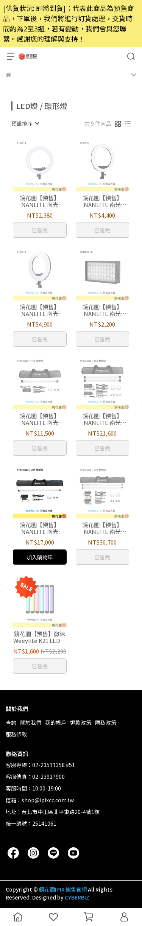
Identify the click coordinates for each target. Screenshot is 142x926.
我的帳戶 (55, 722)
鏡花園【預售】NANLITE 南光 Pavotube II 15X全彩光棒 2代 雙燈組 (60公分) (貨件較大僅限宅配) (102, 419)
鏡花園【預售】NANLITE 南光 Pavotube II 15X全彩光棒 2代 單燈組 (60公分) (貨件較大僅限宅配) (39, 419)
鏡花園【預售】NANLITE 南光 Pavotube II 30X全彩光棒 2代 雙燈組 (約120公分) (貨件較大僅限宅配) (102, 528)
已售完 (40, 230)
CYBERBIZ (77, 897)
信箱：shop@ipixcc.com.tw (40, 800)
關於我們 (30, 722)
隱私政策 (105, 722)
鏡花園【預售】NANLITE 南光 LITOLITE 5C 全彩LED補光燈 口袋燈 (102, 310)
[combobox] (25, 123)
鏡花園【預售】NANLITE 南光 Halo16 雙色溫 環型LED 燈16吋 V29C (102, 201)
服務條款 (16, 734)
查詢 (11, 722)
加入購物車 (40, 557)
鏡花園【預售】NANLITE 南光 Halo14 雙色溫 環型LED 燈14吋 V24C (39, 201)
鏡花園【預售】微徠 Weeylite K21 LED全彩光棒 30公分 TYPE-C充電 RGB (39, 637)
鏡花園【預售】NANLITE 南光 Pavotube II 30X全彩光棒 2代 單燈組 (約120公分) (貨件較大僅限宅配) (39, 528)
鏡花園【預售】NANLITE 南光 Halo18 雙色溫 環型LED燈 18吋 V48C (39, 310)
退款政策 (80, 722)
